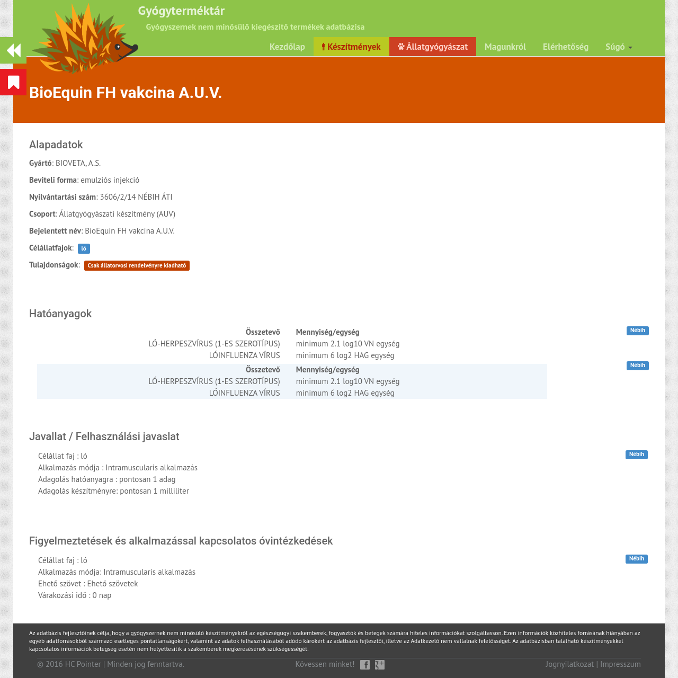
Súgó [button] (618, 46)
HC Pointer (83, 664)
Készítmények (351, 46)
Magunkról (505, 46)
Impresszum (620, 664)
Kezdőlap (287, 46)
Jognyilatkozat (570, 664)
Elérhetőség (565, 46)
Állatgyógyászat (433, 46)
